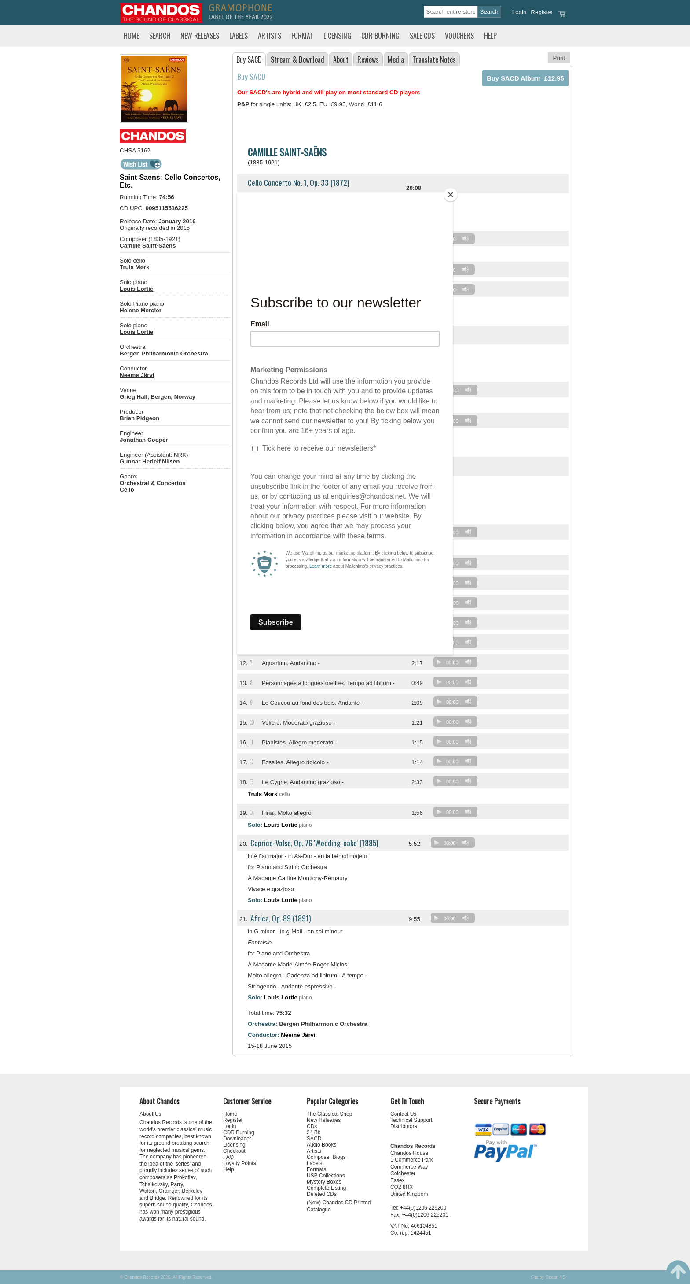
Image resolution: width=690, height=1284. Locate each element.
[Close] (450, 194)
